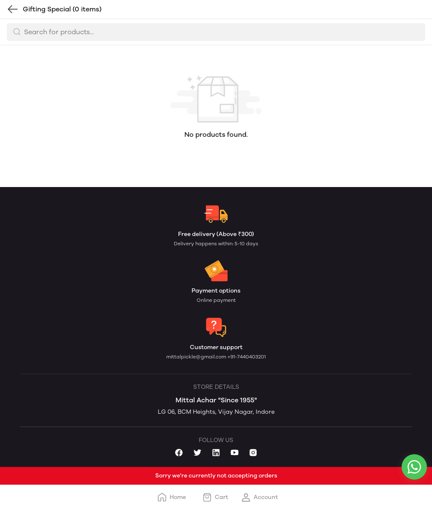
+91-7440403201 (246, 357)
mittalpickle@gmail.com (196, 357)
